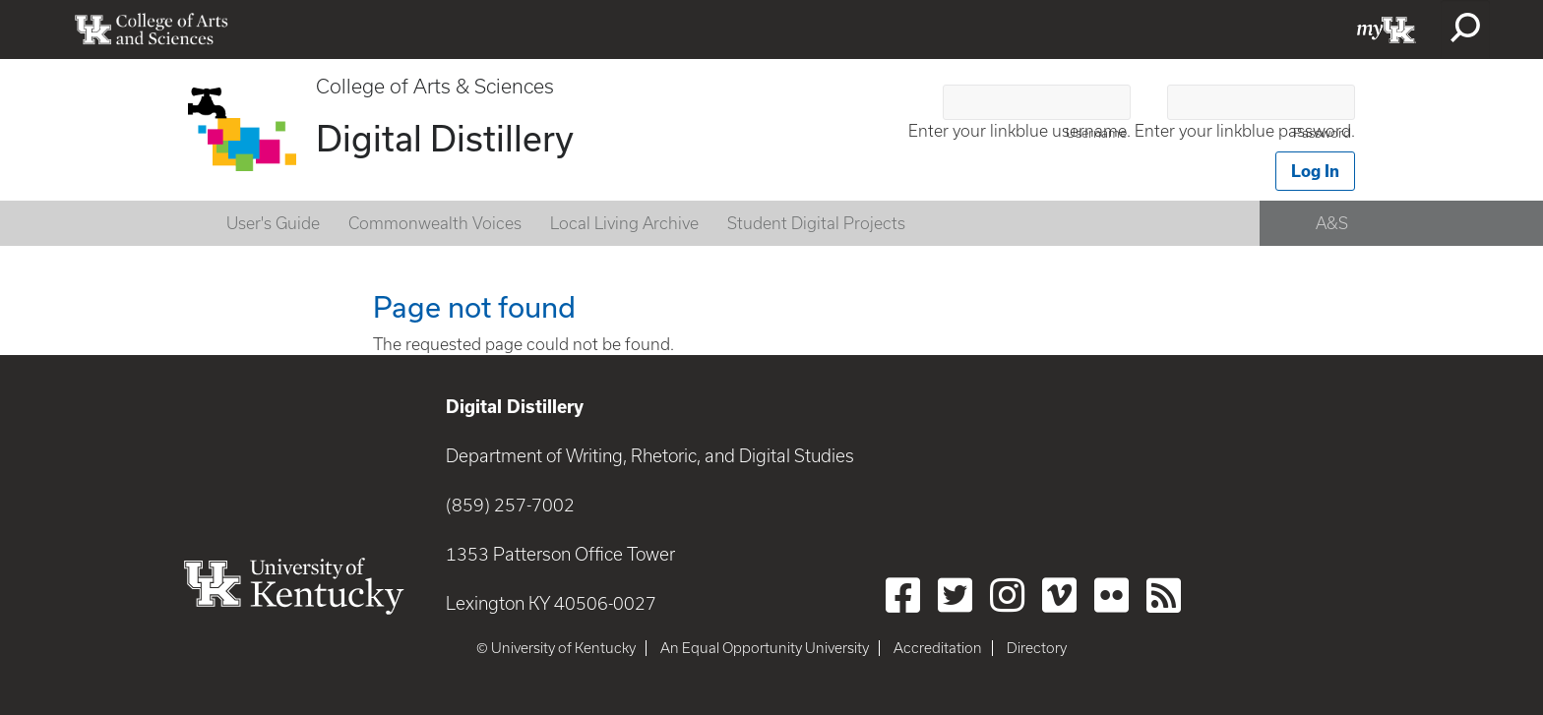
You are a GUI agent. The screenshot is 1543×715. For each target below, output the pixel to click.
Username (1096, 133)
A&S (1332, 223)
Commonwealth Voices (435, 223)
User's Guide (273, 223)
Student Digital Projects (816, 223)
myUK (1386, 29)
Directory (1037, 648)
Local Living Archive (624, 223)
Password (1322, 133)
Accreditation (938, 648)
